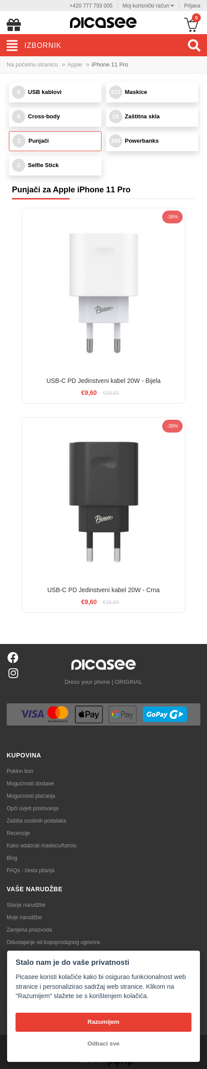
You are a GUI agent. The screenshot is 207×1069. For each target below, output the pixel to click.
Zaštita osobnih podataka (36, 821)
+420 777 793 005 (91, 6)
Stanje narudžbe (26, 905)
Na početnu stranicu (32, 64)
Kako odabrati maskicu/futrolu (42, 846)
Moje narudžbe (24, 917)
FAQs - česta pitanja (31, 870)
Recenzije (18, 833)
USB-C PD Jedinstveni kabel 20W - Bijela (104, 380)
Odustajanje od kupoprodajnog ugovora (53, 942)
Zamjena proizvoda (29, 930)
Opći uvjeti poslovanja (33, 808)
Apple (74, 64)
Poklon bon (20, 771)
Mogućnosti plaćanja (31, 796)
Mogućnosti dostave (30, 783)
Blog (12, 858)
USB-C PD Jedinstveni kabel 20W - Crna (103, 589)
